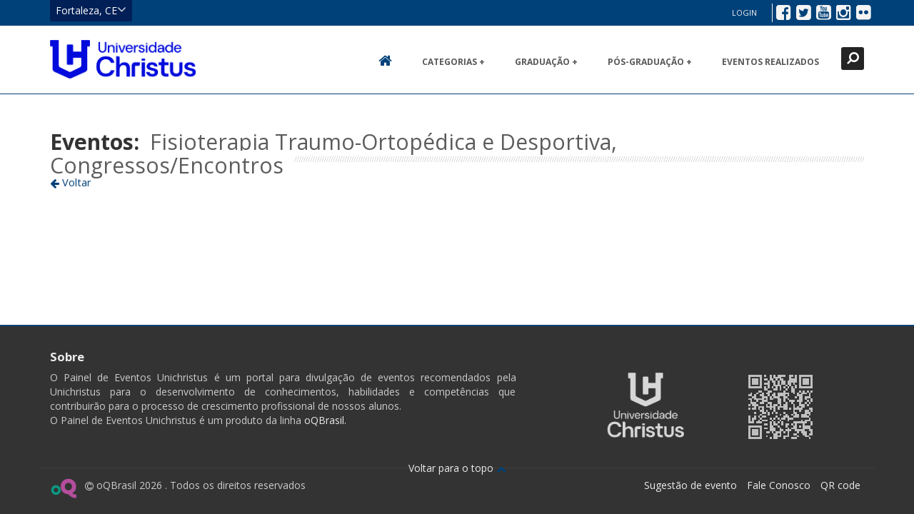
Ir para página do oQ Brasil (63, 488)
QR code (840, 485)
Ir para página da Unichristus (645, 405)
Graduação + (546, 62)
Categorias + (453, 62)
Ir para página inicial (123, 59)
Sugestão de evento (690, 485)
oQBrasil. (323, 420)
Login (744, 12)
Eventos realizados (770, 62)
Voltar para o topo (457, 468)
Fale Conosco (778, 485)
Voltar (70, 182)
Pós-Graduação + (650, 62)
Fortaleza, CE (91, 10)
